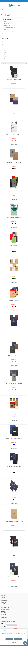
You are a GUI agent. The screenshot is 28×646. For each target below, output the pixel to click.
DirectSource (3, 614)
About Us (3, 597)
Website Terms (4, 603)
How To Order (4, 612)
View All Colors (14, 89)
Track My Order (4, 611)
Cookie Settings (4, 617)
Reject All (9, 639)
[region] (13, 637)
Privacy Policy (4, 600)
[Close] (25, 630)
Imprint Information (5, 609)
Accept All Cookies (18, 639)
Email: (2, 623)
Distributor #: (3, 626)
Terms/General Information (6, 599)
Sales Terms (3, 602)
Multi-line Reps (4, 615)
